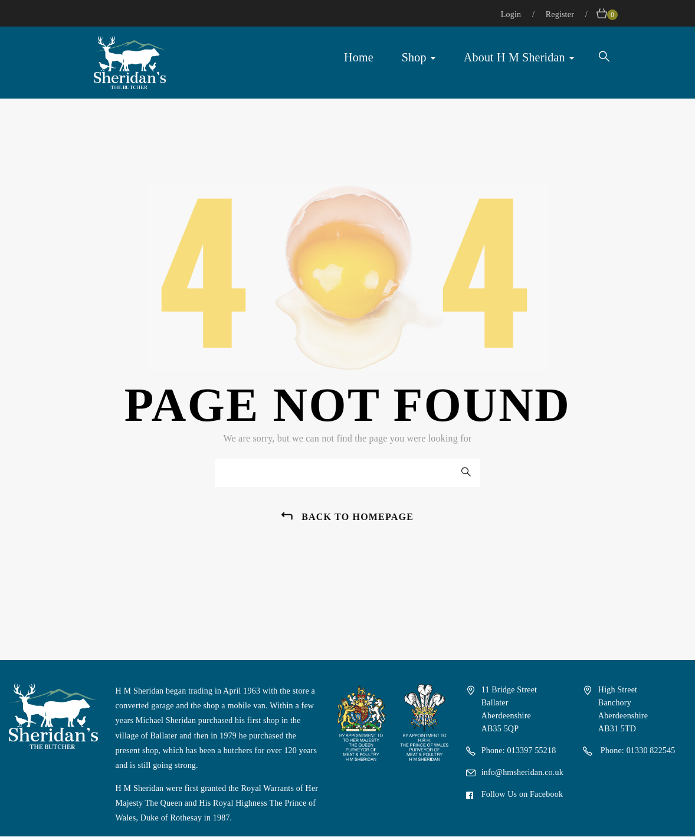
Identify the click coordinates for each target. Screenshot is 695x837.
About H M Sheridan (519, 57)
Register (561, 14)
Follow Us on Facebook (522, 794)
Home (358, 57)
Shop (418, 57)
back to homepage (357, 517)
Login (512, 14)
